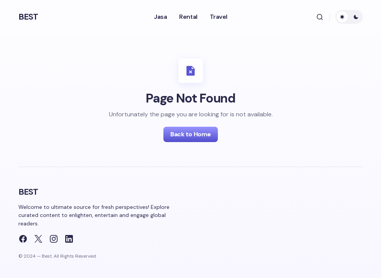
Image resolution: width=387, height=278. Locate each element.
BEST (28, 16)
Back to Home (190, 134)
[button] (320, 17)
